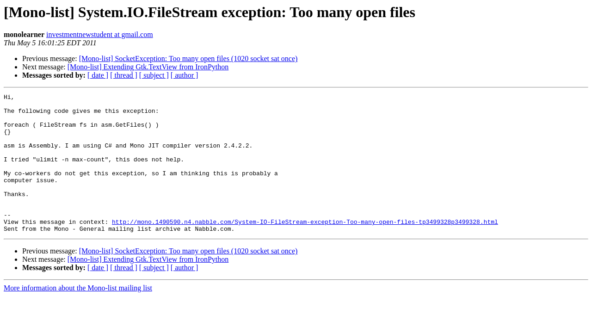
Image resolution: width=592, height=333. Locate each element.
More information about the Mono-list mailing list (78, 316)
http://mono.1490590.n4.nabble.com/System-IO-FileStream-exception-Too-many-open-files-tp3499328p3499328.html (305, 248)
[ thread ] (123, 75)
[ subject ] (154, 75)
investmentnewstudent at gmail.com (99, 34)
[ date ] (97, 75)
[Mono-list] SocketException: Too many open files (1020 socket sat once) (188, 58)
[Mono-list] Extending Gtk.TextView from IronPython (148, 67)
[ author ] (184, 75)
